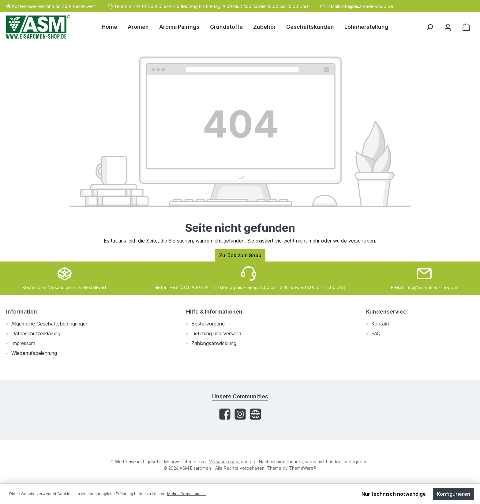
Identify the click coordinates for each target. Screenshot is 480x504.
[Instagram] (240, 414)
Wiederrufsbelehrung (34, 353)
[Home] (112, 27)
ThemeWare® (303, 468)
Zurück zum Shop (240, 255)
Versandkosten (224, 461)
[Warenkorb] (466, 27)
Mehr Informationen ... (186, 493)
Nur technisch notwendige (394, 494)
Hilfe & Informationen (214, 311)
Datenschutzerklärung (35, 333)
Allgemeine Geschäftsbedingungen (49, 324)
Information (21, 311)
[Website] (255, 414)
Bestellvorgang (208, 324)
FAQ (376, 333)
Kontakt (380, 324)
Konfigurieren (453, 494)
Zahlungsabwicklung (213, 343)
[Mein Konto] (448, 27)
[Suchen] (429, 27)
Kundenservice (386, 311)
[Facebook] (225, 414)
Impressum (23, 343)
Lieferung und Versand (216, 333)
